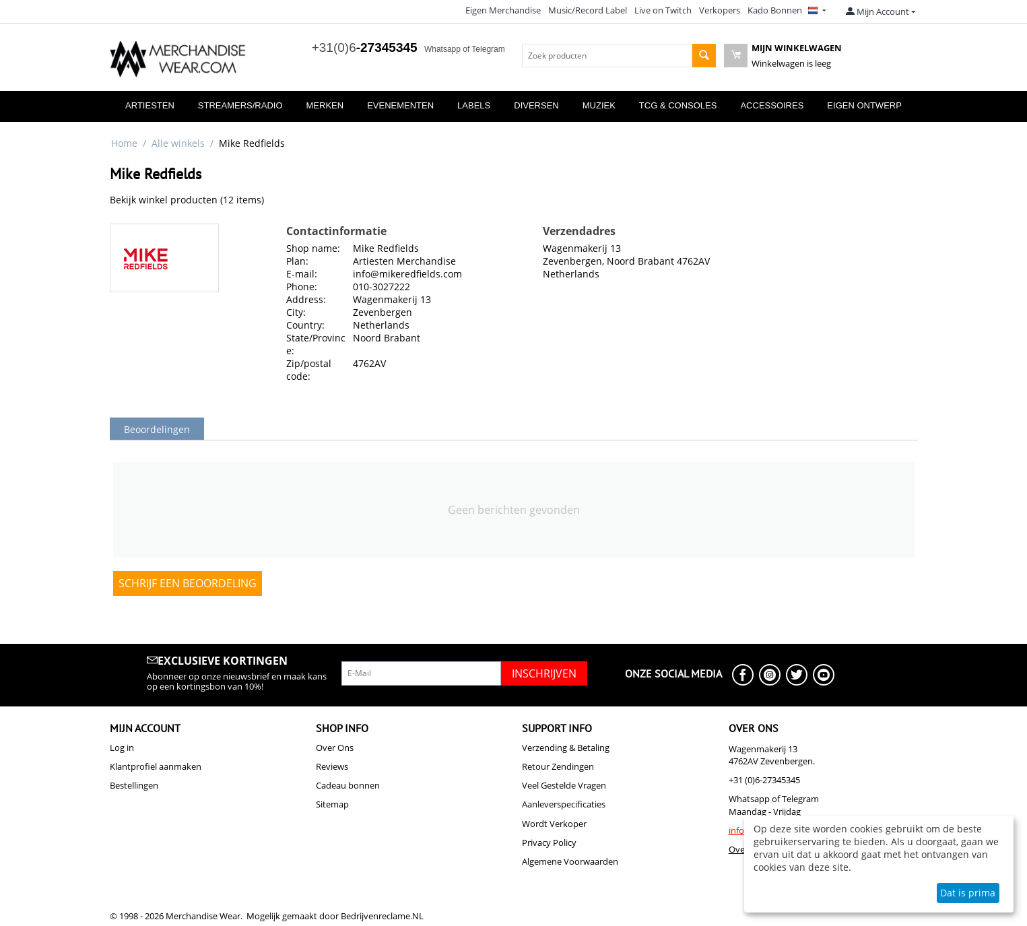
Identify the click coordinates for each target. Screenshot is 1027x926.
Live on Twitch (663, 10)
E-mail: (301, 273)
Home (124, 143)
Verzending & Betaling (565, 747)
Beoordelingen (157, 429)
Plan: (297, 261)
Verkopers (719, 10)
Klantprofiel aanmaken (155, 766)
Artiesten (149, 105)
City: (296, 312)
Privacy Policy (549, 842)
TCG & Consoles (678, 105)
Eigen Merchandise (503, 10)
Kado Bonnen (775, 10)
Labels (473, 105)
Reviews (332, 766)
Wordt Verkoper (554, 824)
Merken (325, 105)
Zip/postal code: (308, 370)
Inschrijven (544, 673)
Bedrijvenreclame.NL (382, 916)
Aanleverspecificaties (563, 804)
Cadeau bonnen (348, 785)
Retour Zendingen (558, 766)
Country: (305, 325)
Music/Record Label (587, 10)
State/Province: (315, 344)
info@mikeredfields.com (407, 273)
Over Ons (335, 747)
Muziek (599, 105)
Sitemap (332, 804)
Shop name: (313, 248)
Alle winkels (178, 143)
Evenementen (400, 105)
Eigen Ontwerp (864, 105)
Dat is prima (967, 892)
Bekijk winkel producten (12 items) (187, 199)
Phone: (301, 286)
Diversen (536, 105)
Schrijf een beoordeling (188, 583)
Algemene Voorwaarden (570, 861)
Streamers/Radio (240, 105)
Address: (306, 299)
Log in (122, 747)
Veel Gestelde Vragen (564, 785)
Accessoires (771, 105)
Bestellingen (134, 785)
